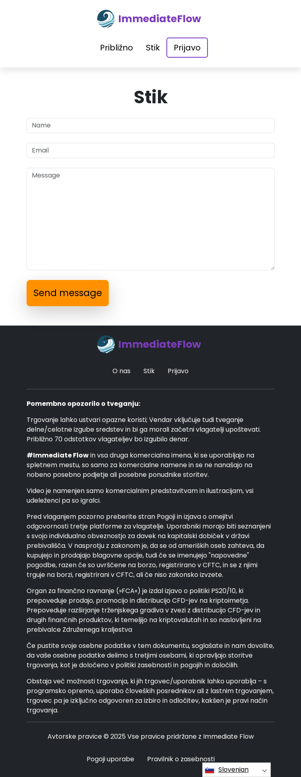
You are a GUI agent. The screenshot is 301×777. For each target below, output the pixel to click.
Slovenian (227, 770)
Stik (153, 47)
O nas (121, 371)
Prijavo (187, 47)
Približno (116, 47)
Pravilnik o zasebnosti (181, 759)
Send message (67, 292)
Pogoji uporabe (110, 759)
